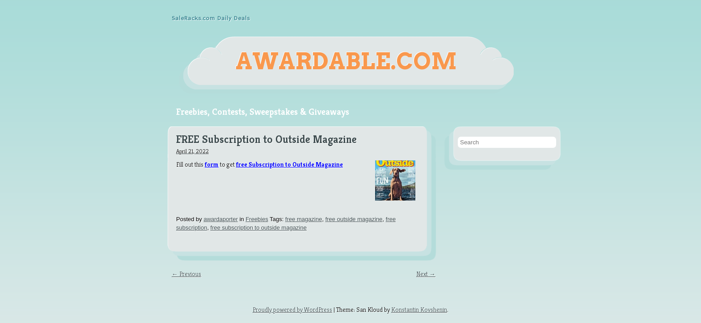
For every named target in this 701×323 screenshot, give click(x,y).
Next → (425, 274)
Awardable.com (346, 61)
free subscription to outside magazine (259, 227)
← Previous (186, 274)
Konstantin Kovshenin (419, 310)
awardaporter (220, 219)
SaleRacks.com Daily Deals (211, 18)
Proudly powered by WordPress (292, 310)
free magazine (303, 219)
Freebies (256, 219)
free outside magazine (354, 219)
